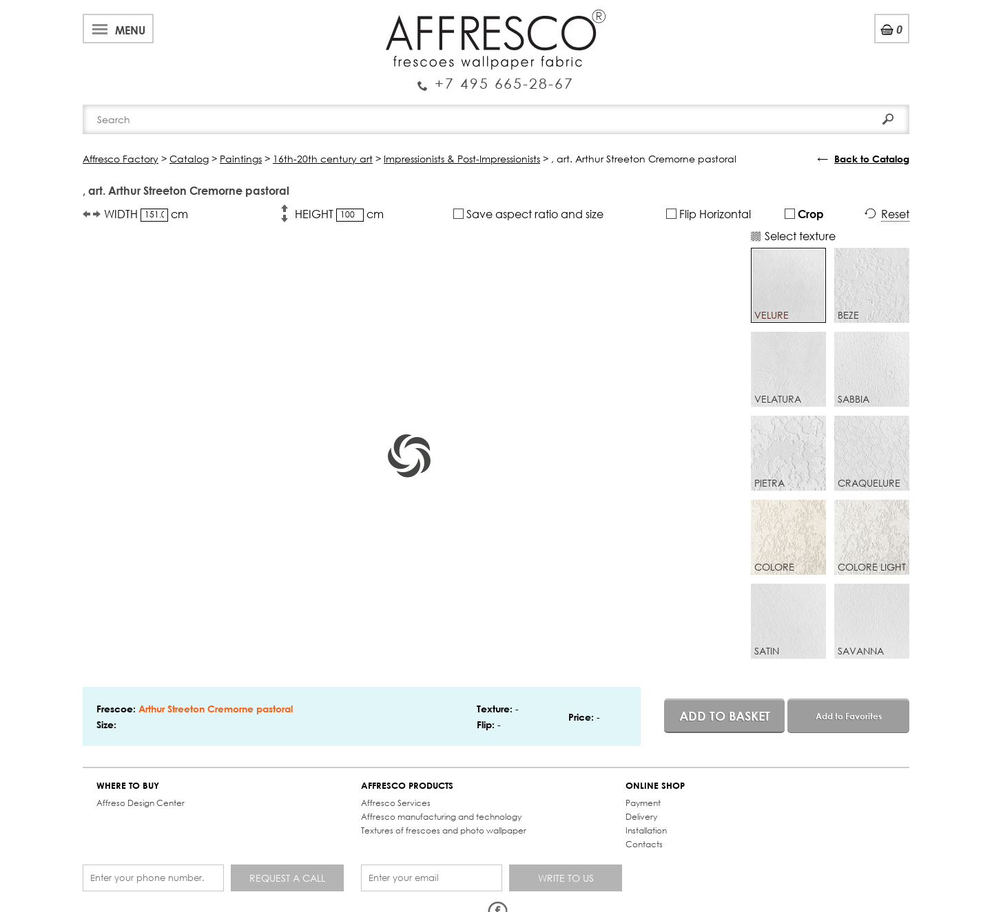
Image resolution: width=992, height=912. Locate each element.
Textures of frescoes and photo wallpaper (443, 830)
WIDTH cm (146, 214)
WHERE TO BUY (127, 786)
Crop (804, 213)
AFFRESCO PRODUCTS (407, 786)
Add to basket (724, 715)
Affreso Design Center (140, 803)
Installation (646, 830)
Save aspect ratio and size (528, 213)
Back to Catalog (871, 159)
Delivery (641, 817)
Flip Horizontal (708, 213)
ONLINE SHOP (655, 786)
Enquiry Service (495, 78)
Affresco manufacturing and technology (441, 817)
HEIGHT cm (339, 214)
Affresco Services (396, 803)
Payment (643, 803)
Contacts (644, 844)
